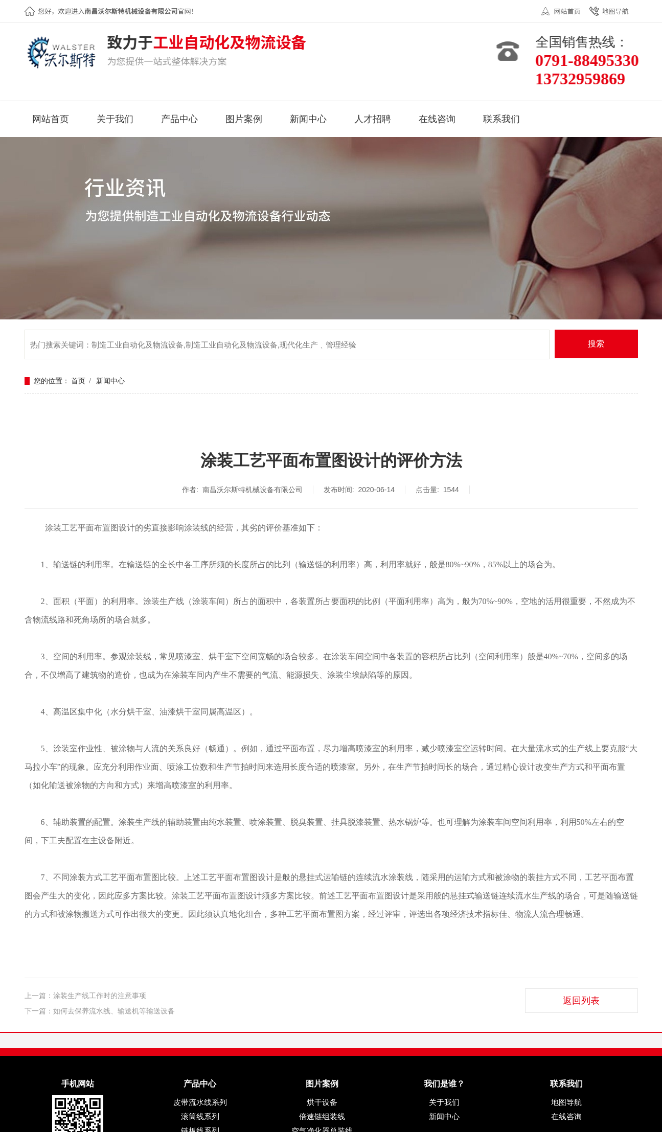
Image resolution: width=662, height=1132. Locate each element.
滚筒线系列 (200, 1117)
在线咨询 (566, 1117)
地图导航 (615, 11)
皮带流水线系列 (200, 1102)
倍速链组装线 (322, 1117)
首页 (78, 381)
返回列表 (581, 1001)
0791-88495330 (593, 60)
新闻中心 (110, 381)
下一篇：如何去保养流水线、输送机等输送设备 (100, 1011)
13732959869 (586, 79)
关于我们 (444, 1102)
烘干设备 (322, 1102)
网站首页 (567, 11)
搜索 (596, 343)
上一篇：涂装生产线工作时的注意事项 (85, 996)
